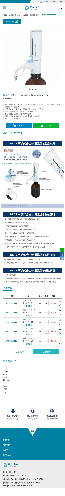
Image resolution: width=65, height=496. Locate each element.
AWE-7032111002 (12, 313)
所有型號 (18, 133)
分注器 (25, 15)
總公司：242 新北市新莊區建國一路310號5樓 (23, 479)
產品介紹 (7, 133)
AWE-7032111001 (49, 15)
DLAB (6, 95)
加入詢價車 (19, 352)
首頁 (5, 15)
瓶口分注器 (34, 15)
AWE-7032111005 (12, 341)
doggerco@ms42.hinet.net (15, 475)
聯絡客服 (46, 125)
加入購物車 (46, 352)
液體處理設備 (14, 15)
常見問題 (7, 445)
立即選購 (19, 125)
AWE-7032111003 (12, 322)
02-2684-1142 (9, 472)
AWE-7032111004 (12, 332)
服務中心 (7, 450)
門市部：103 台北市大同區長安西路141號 (21, 483)
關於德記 (7, 455)
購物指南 (7, 440)
